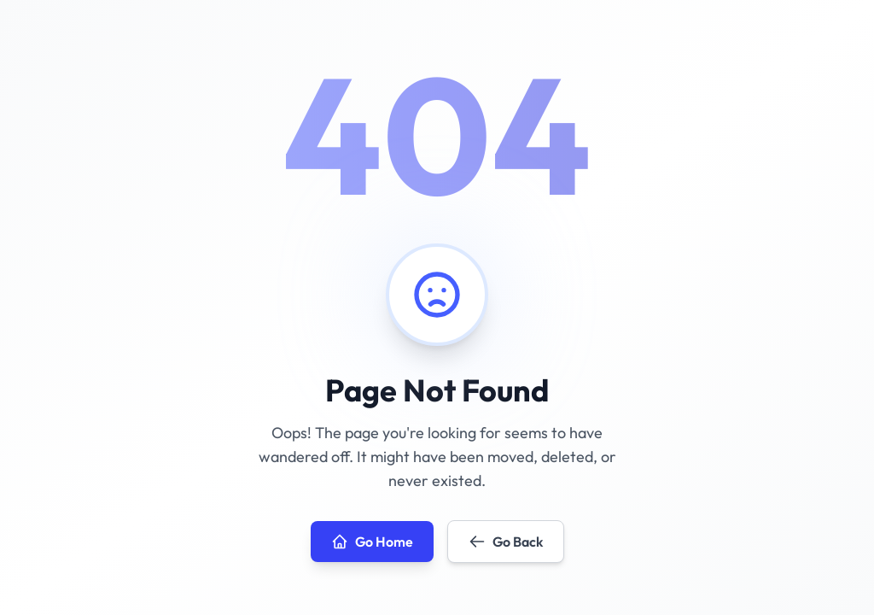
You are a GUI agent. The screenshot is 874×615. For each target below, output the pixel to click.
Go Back (506, 541)
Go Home (372, 541)
